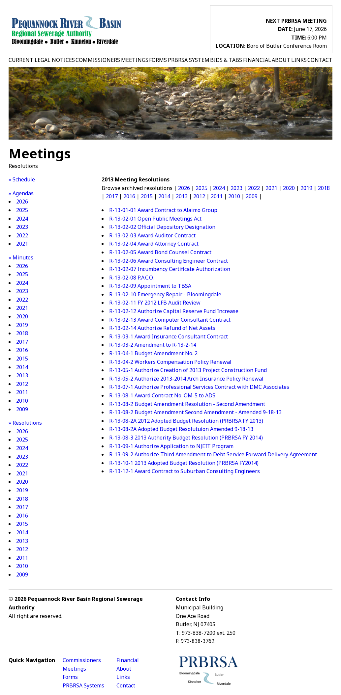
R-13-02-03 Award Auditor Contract (152, 235)
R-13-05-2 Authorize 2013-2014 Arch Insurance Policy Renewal (186, 378)
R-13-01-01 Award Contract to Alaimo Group (163, 210)
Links (123, 677)
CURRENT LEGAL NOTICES (42, 60)
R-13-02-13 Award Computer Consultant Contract (170, 319)
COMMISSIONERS (98, 60)
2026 (22, 201)
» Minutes (21, 257)
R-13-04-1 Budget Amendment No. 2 (153, 353)
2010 (22, 400)
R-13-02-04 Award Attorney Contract (154, 243)
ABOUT (281, 60)
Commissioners (82, 660)
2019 (22, 325)
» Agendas (21, 193)
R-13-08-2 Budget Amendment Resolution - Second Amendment (187, 404)
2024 (22, 218)
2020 (22, 316)
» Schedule (22, 179)
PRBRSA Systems (83, 685)
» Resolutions (25, 422)
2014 (22, 367)
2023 (22, 226)
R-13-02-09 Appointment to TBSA (150, 285)
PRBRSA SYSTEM (188, 60)
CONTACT (319, 60)
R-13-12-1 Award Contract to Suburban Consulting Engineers (184, 471)
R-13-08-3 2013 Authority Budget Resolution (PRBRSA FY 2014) (186, 437)
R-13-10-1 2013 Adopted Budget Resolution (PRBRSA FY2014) (184, 463)
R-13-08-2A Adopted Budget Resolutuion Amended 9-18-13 (181, 429)
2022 (22, 235)
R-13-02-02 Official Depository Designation (162, 226)
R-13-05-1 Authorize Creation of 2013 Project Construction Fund (188, 370)
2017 (22, 341)
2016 (22, 350)
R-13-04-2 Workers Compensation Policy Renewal (170, 361)
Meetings (74, 668)
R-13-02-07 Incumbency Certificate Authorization (169, 269)
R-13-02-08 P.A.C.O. (131, 277)
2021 (22, 243)
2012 (22, 384)
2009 (22, 409)
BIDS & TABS (226, 60)
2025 (22, 210)
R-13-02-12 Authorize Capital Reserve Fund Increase (173, 311)
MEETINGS (134, 60)
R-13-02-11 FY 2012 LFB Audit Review (155, 302)
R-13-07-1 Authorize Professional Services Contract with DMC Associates (199, 386)
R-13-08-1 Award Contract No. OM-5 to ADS (162, 395)
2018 (22, 333)
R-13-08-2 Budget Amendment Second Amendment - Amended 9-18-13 (195, 412)
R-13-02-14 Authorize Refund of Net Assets (162, 328)
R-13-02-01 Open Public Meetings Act (155, 218)
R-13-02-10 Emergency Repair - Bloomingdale (165, 294)
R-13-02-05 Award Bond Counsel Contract (160, 252)
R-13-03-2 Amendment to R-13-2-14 (152, 344)
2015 (22, 358)
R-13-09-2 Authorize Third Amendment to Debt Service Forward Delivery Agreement (213, 454)
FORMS (158, 60)
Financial (127, 660)
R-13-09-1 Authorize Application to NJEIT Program (171, 446)
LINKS (299, 60)
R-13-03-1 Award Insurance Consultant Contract (168, 336)
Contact (125, 685)
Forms (70, 677)
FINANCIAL (257, 60)
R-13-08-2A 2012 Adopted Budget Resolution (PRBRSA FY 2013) (186, 420)
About (123, 668)
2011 (22, 392)
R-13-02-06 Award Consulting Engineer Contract (168, 260)
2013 (22, 375)
